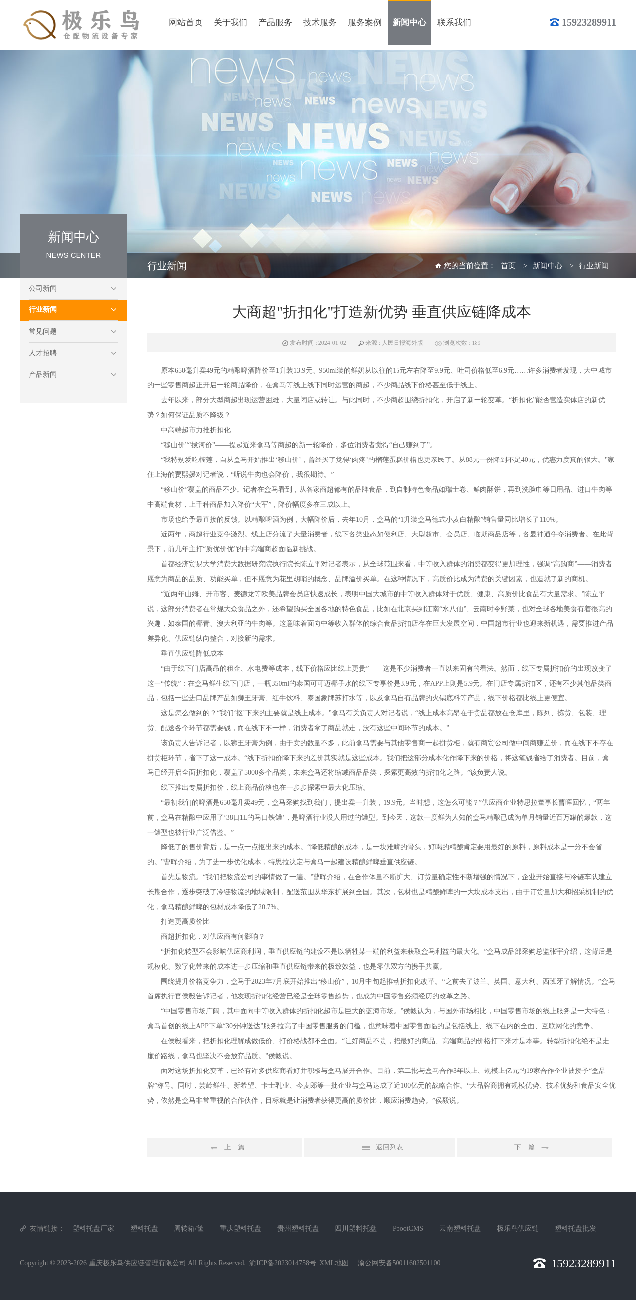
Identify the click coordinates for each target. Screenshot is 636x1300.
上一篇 (224, 1148)
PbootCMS (408, 1228)
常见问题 (43, 331)
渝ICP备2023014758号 (282, 1263)
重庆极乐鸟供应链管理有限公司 (137, 1263)
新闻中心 (547, 266)
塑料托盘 (144, 1228)
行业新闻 (43, 309)
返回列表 (379, 1148)
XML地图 (334, 1263)
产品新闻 (43, 374)
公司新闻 (43, 288)
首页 (508, 266)
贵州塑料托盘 (298, 1228)
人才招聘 (43, 353)
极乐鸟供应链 (518, 1228)
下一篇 (534, 1148)
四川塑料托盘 (356, 1228)
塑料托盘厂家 (93, 1228)
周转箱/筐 (189, 1228)
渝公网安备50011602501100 (399, 1263)
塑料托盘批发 (575, 1228)
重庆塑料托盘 (240, 1228)
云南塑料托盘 (460, 1228)
